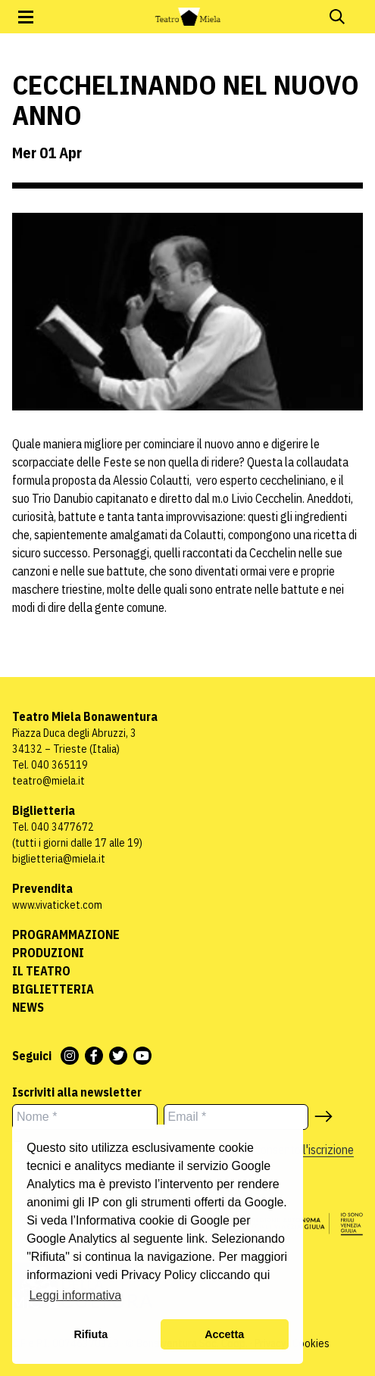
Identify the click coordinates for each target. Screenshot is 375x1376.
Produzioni (48, 952)
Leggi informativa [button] (75, 1295)
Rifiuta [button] (90, 1334)
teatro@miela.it (48, 781)
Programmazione (66, 934)
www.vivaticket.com (57, 905)
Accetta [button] (224, 1334)
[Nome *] (85, 1117)
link (195, 1238)
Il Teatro (41, 970)
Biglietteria (53, 989)
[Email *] (236, 1117)
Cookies (311, 1343)
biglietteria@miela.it (58, 859)
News (28, 1007)
